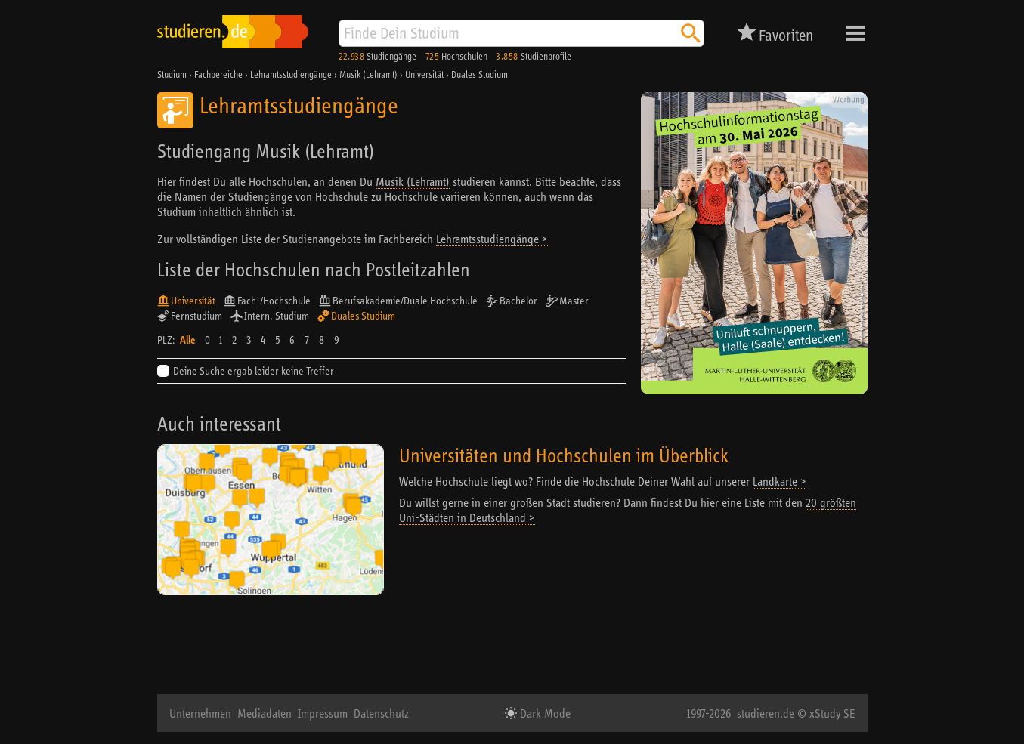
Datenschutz (381, 713)
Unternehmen (200, 713)
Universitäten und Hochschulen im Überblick (564, 455)
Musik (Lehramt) (413, 181)
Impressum (323, 713)
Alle (187, 340)
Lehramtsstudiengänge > (492, 238)
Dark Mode (544, 713)
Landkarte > (779, 481)
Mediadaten (264, 713)
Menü (855, 33)
